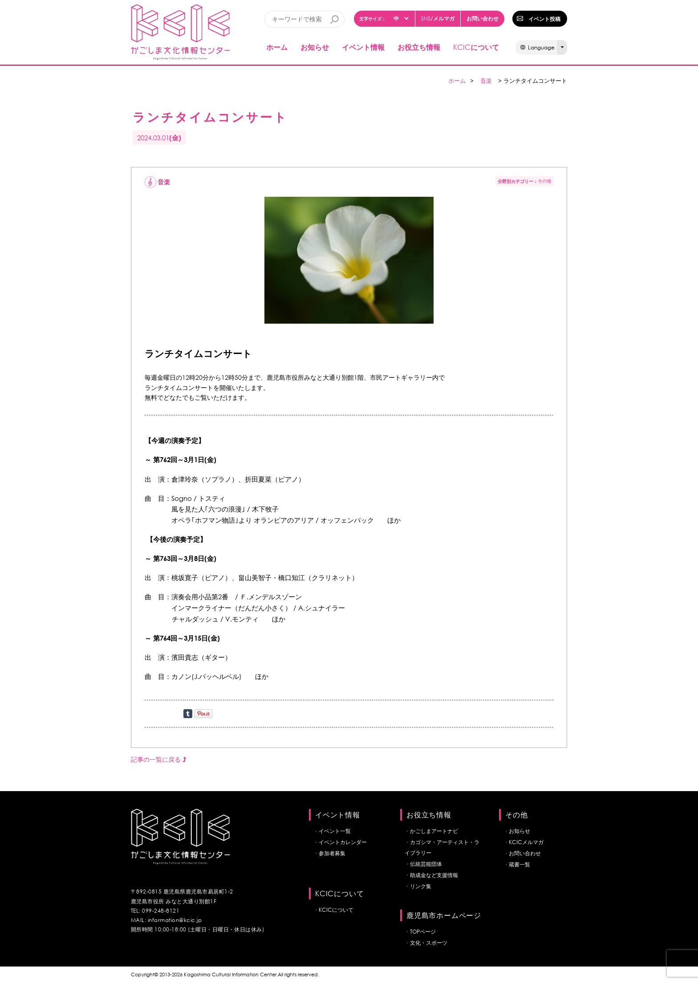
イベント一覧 (335, 831)
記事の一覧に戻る (158, 759)
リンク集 (420, 886)
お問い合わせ (483, 18)
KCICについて (336, 910)
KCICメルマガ (526, 842)
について (476, 47)
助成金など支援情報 (434, 875)
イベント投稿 (544, 18)
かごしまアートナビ (434, 831)
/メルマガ (438, 18)
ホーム (277, 47)
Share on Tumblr (187, 713)
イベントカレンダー (343, 842)
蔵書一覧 (519, 864)
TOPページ (423, 931)
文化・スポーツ (428, 942)
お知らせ (314, 47)
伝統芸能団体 (426, 864)
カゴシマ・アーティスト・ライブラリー (442, 847)
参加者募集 (332, 853)
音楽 (486, 81)
